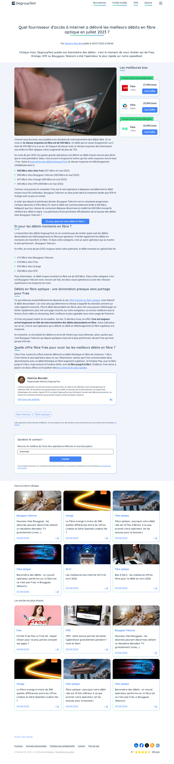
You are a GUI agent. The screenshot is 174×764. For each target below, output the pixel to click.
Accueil (17, 736)
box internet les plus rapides (72, 367)
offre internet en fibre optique (84, 300)
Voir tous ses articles (29, 399)
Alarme (148, 2)
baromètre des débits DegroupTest (48, 161)
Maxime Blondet (73, 43)
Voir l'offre (149, 91)
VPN (135, 2)
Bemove (50, 752)
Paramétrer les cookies (64, 752)
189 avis (156, 752)
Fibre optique (42, 414)
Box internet (99, 2)
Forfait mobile (119, 2)
